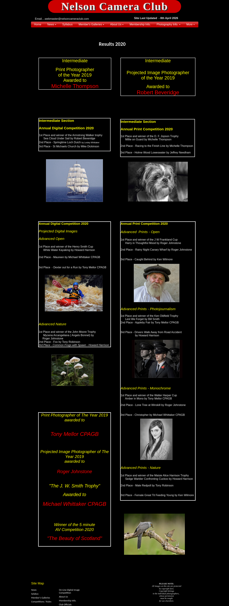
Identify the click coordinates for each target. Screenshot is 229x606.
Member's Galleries (40, 597)
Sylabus (35, 593)
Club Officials (65, 604)
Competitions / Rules (41, 601)
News (33, 589)
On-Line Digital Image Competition (69, 591)
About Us (63, 596)
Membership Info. (67, 600)
